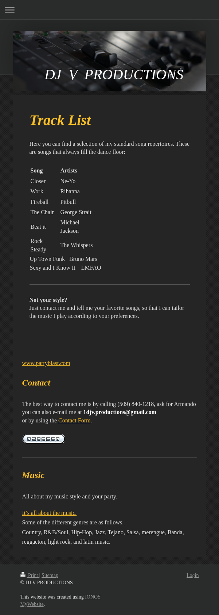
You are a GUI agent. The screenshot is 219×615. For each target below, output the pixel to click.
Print (29, 575)
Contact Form (74, 420)
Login (193, 575)
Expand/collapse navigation (109, 10)
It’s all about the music (48, 513)
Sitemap (50, 575)
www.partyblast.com (46, 363)
